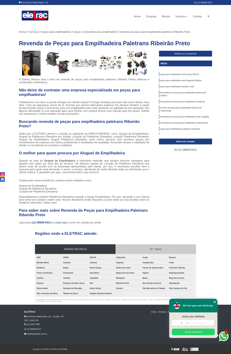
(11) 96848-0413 (203, 2)
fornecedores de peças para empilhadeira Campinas (182, 102)
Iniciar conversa (193, 332)
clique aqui (61, 222)
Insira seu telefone (193, 316)
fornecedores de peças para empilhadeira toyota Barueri (184, 123)
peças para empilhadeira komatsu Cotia (177, 86)
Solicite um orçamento (185, 53)
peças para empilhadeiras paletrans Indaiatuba (180, 129)
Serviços (180, 16)
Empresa (151, 16)
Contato (197, 16)
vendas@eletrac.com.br (35, 334)
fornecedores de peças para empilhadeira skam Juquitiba (184, 117)
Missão (166, 16)
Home (137, 16)
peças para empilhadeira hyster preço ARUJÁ (179, 74)
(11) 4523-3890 (32, 324)
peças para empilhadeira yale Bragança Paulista (181, 80)
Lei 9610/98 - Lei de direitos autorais (49, 301)
